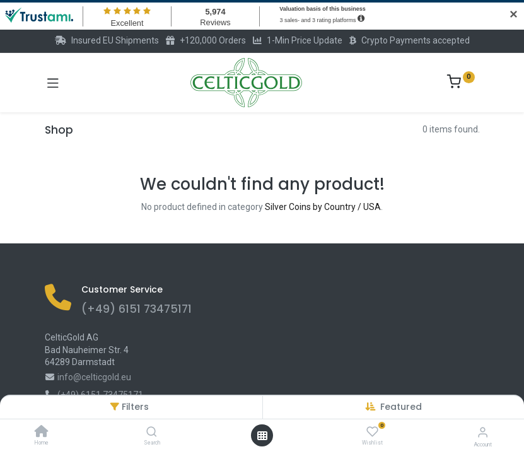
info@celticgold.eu (94, 377)
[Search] (152, 433)
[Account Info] (483, 432)
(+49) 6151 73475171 (136, 309)
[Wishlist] (372, 431)
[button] (401, 406)
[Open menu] (262, 435)
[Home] (42, 433)
